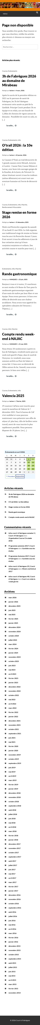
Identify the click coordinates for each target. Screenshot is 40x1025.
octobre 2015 (14, 954)
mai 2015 (12, 976)
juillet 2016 (13, 916)
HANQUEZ (13, 279)
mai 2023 (12, 670)
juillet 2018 (13, 814)
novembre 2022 (15, 691)
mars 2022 (12, 708)
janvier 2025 (13, 623)
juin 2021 (12, 738)
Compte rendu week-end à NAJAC (22, 517)
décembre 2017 (14, 844)
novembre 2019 (15, 755)
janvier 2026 (13, 602)
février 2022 (13, 712)
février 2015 (13, 988)
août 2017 (12, 861)
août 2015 (12, 963)
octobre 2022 (14, 695)
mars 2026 (12, 597)
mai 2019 (12, 772)
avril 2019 (12, 776)
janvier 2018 (13, 840)
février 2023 (13, 678)
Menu (5, 14)
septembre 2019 (15, 763)
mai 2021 (12, 742)
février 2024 (13, 648)
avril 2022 (12, 704)
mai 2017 (12, 874)
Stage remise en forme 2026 (19, 507)
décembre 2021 (14, 721)
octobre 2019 (14, 759)
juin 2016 (12, 920)
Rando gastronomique (19, 274)
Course (4, 71)
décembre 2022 (14, 687)
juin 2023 (12, 665)
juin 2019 (12, 767)
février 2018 (13, 835)
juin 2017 (12, 869)
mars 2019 (12, 780)
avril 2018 (12, 827)
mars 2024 (12, 644)
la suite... (11, 125)
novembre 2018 (15, 797)
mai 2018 (12, 823)
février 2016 (13, 937)
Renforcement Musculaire (11, 207)
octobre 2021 (14, 729)
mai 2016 (12, 925)
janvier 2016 (13, 942)
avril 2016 (12, 929)
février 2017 (13, 886)
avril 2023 (12, 674)
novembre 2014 (15, 993)
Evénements (12, 71)
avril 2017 (12, 878)
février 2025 (13, 619)
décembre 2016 (14, 895)
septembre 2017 (15, 857)
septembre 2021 (15, 733)
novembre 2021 (15, 725)
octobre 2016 (14, 903)
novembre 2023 (15, 657)
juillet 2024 (13, 640)
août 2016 (12, 912)
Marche (24, 205)
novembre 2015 (15, 950)
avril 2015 (12, 980)
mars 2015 (12, 984)
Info (19, 140)
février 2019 (13, 784)
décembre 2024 (14, 627)
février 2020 (13, 746)
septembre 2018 (15, 806)
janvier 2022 (13, 716)
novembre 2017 (15, 848)
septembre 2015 (15, 959)
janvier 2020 (13, 750)
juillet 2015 (13, 967)
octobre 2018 (14, 801)
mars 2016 (12, 933)
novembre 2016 (15, 899)
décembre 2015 (14, 946)
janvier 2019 (13, 789)
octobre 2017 (14, 852)
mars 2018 (12, 831)
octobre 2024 (14, 636)
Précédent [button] (10, 476)
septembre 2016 (15, 908)
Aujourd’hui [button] (20, 476)
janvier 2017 (13, 891)
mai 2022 (12, 699)
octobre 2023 (14, 661)
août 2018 (12, 810)
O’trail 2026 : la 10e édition (19, 502)
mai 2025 (12, 614)
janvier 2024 (13, 653)
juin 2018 (12, 818)
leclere (11, 90)
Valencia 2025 (13, 396)
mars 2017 (12, 882)
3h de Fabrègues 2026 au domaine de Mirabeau (19, 80)
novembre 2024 (15, 631)
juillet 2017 (13, 865)
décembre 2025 (14, 606)
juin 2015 (12, 971)
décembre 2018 (14, 793)
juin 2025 (12, 610)
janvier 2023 (13, 682)
